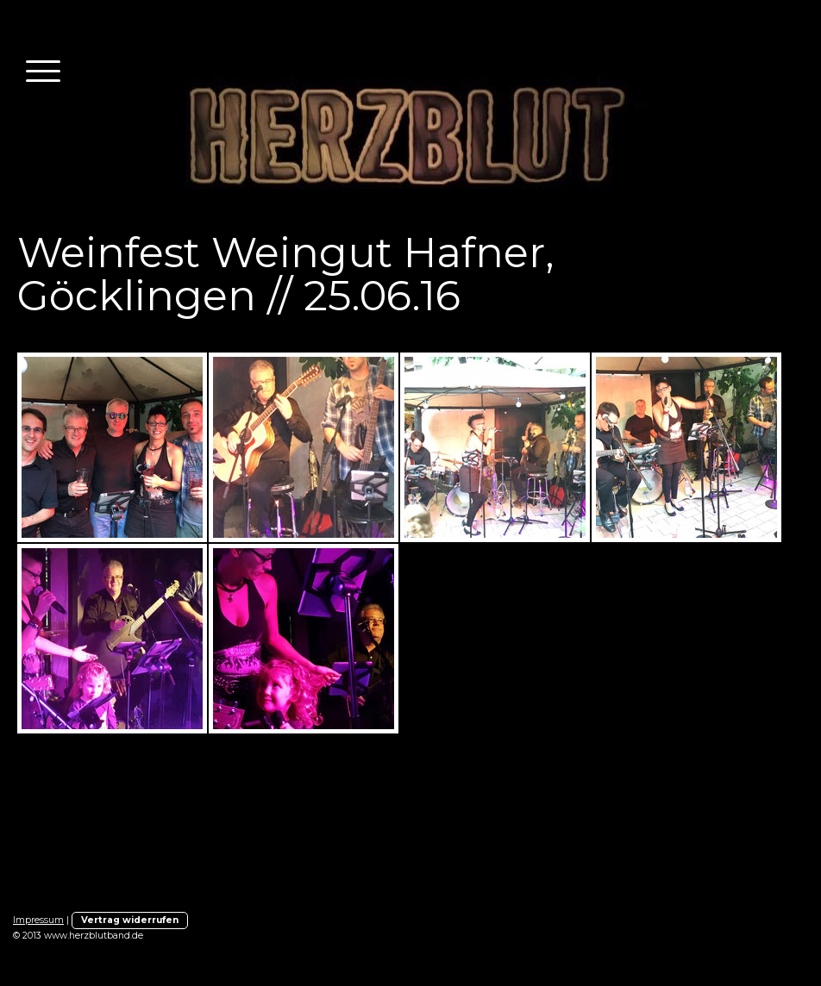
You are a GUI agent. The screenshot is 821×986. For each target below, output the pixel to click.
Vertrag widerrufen (130, 920)
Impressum (38, 920)
